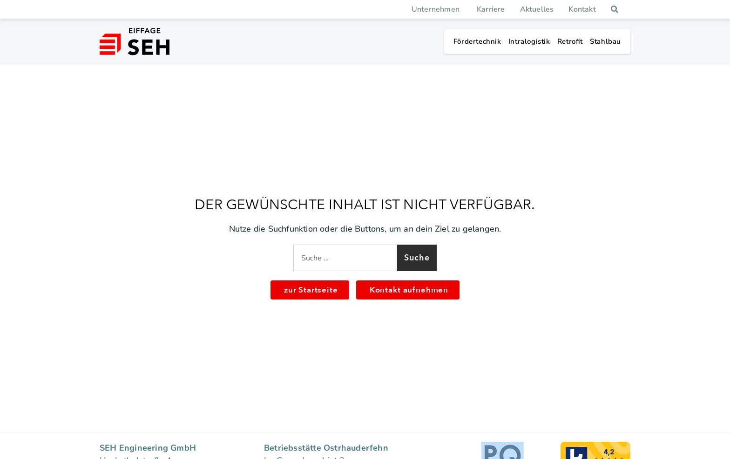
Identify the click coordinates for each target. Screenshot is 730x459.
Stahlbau (605, 41)
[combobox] (345, 258)
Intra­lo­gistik (529, 41)
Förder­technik (477, 41)
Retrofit (570, 41)
